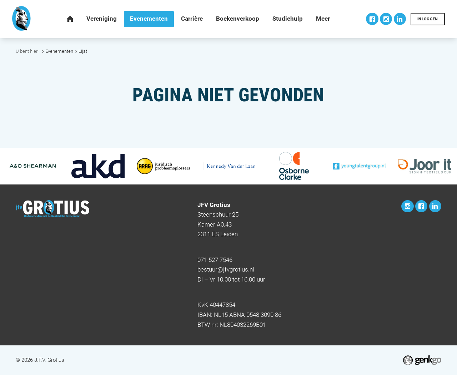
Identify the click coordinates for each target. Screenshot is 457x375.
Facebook (372, 19)
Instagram (386, 19)
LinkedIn (400, 19)
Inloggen (427, 19)
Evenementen (59, 51)
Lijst (83, 51)
